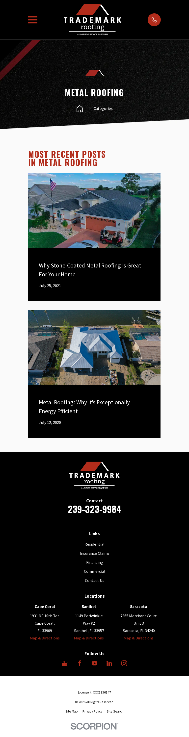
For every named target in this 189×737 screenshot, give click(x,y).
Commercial (94, 571)
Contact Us (94, 580)
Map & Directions (45, 638)
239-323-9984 (94, 508)
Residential (94, 544)
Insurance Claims (94, 553)
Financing (94, 562)
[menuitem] (71, 711)
